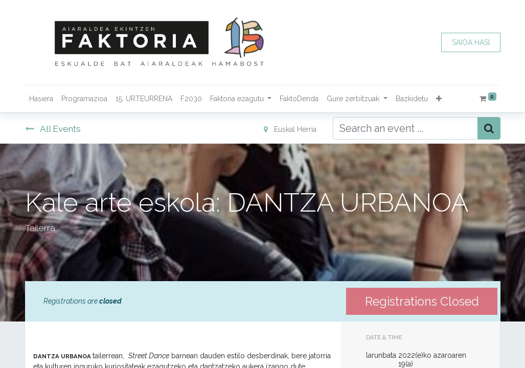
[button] (439, 98)
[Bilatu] (488, 128)
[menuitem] (41, 98)
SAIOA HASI (471, 42)
